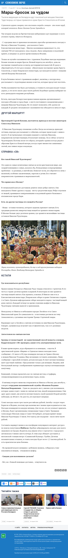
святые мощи (16, 474)
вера (9, 474)
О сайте (17, 527)
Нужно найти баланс (54, 508)
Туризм (3, 521)
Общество (4, 8)
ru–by (35, 484)
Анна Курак (25, 8)
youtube (20, 484)
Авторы (32, 527)
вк (5, 484)
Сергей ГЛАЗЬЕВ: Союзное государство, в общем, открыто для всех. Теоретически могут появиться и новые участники (34, 513)
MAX (43, 484)
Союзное (26, 521)
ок (12, 484)
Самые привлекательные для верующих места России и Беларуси (11, 510)
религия (4, 474)
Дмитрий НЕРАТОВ (34, 8)
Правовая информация (45, 527)
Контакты (25, 527)
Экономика (50, 521)
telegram (27, 484)
